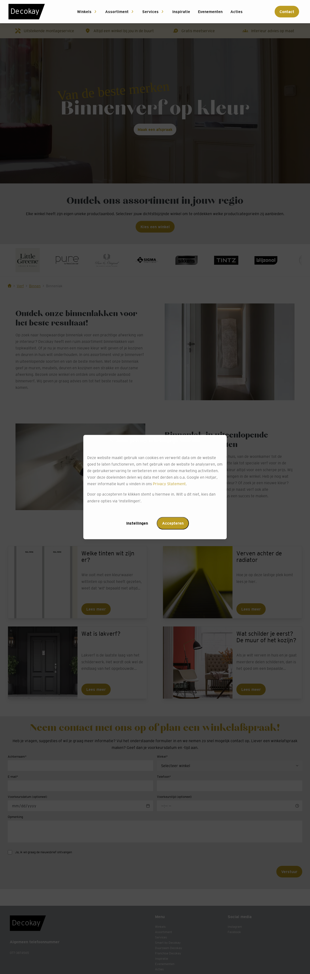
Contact (286, 11)
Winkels (84, 12)
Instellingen (137, 523)
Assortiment (117, 12)
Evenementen (210, 12)
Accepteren (173, 523)
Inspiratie (181, 12)
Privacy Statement (169, 484)
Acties (236, 12)
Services (150, 12)
